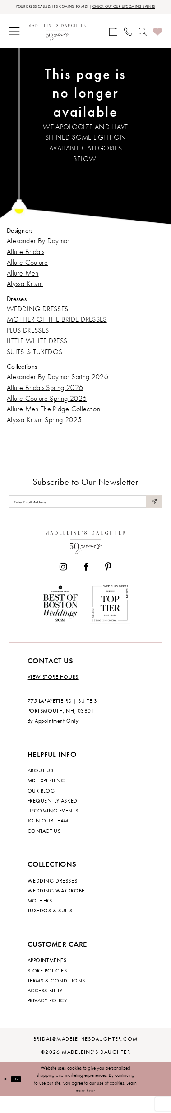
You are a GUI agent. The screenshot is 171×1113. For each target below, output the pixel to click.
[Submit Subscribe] (152, 515)
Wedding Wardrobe (56, 907)
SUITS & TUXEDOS (34, 361)
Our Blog (41, 807)
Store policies (47, 987)
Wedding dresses (53, 897)
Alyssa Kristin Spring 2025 (44, 429)
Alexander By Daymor (38, 250)
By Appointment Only (53, 737)
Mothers (40, 917)
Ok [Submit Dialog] (23, 1096)
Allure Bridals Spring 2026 (45, 397)
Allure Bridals (25, 261)
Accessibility (45, 1007)
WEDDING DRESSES (37, 318)
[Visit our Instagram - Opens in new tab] (63, 583)
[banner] (57, 41)
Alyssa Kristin (25, 293)
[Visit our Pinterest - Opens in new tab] (108, 583)
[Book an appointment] (113, 41)
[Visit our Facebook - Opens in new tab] (86, 583)
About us (41, 787)
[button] (14, 41)
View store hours (53, 693)
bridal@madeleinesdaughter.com (85, 1055)
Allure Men (23, 282)
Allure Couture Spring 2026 (47, 408)
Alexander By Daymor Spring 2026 (57, 386)
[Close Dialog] (8, 1096)
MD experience (48, 797)
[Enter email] (85, 515)
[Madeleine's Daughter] (86, 557)
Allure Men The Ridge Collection (53, 418)
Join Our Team (48, 837)
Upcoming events (53, 827)
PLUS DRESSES (28, 340)
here (91, 1107)
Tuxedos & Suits (50, 927)
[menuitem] (14, 41)
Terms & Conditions (56, 997)
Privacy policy (47, 1017)
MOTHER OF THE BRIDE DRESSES (57, 329)
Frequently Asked (53, 817)
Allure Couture (27, 272)
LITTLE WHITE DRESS (37, 351)
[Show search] (142, 41)
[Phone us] (127, 41)
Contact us (44, 847)
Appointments (47, 977)
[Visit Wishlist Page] (157, 41)
